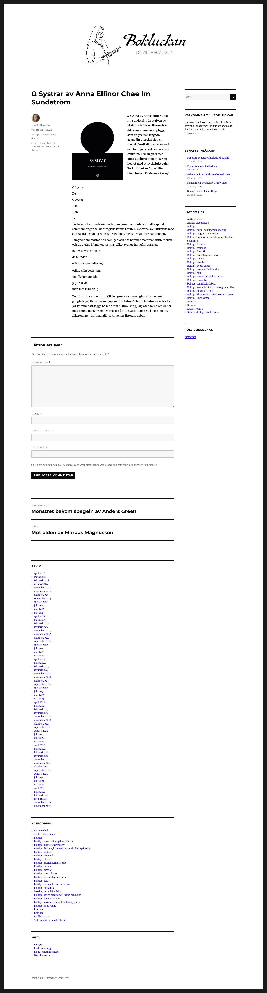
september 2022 (43, 727)
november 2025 (42, 591)
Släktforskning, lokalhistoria (49, 920)
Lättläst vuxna (41, 916)
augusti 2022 (41, 730)
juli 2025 (38, 605)
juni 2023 (39, 695)
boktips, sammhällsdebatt (48, 891)
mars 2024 (40, 662)
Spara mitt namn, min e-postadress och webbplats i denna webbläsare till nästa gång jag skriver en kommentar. (96, 465)
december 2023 (42, 673)
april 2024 (39, 659)
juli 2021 (38, 777)
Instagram (190, 336)
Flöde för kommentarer (46, 951)
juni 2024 (39, 652)
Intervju (38, 909)
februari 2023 (41, 709)
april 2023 (39, 702)
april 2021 (39, 788)
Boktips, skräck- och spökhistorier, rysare (57, 902)
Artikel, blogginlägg (45, 834)
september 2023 (42, 684)
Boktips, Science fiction (47, 898)
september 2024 (43, 641)
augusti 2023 (41, 687)
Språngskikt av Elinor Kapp (202, 191)
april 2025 (39, 616)
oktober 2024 (41, 637)
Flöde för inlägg (42, 948)
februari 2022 (41, 752)
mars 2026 (40, 577)
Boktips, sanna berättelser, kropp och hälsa (57, 895)
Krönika (38, 913)
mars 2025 (40, 619)
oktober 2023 (41, 680)
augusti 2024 (41, 645)
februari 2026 (41, 580)
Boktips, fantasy (43, 852)
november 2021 (42, 763)
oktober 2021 (41, 766)
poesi (53, 146)
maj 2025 (39, 612)
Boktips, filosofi (43, 859)
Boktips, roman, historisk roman (52, 884)
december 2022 (42, 716)
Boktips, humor (42, 866)
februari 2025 (41, 623)
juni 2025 (39, 609)
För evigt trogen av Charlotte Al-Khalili (208, 157)
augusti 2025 (41, 602)
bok (47, 146)
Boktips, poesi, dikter (45, 873)
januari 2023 (41, 713)
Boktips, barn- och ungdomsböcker (53, 841)
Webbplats (39, 447)
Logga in (38, 944)
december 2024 (42, 630)
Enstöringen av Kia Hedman (202, 166)
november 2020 (42, 806)
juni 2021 (39, 781)
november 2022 (42, 720)
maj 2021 (39, 784)
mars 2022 (40, 748)
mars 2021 (39, 791)
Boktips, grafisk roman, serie (50, 862)
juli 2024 (38, 648)
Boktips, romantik (44, 887)
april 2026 (39, 573)
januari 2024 (41, 670)
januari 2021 (40, 798)
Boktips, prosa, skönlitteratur (50, 877)
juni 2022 (39, 738)
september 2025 (43, 598)
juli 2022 (38, 734)
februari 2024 (41, 666)
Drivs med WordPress (57, 978)
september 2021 (42, 770)
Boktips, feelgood (43, 855)
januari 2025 (41, 627)
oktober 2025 (41, 594)
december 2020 (42, 802)
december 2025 (42, 587)
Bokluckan (37, 978)
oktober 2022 (41, 723)
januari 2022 (41, 756)
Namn (36, 414)
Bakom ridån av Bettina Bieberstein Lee (208, 174)
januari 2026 (41, 584)
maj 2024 (39, 655)
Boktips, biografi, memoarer (49, 844)
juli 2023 (38, 691)
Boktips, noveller (43, 870)
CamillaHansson (40, 125)
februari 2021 (41, 795)
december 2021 (42, 759)
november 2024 (42, 634)
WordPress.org (42, 955)
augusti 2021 (41, 773)
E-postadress (42, 430)
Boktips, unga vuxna (45, 905)
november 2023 (42, 677)
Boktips (35, 134)
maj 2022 (39, 741)
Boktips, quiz (41, 880)
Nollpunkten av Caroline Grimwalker (207, 182)
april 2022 (39, 745)
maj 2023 (39, 698)
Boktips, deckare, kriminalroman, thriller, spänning (62, 848)
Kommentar (40, 362)
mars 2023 (39, 705)
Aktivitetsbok (41, 830)
